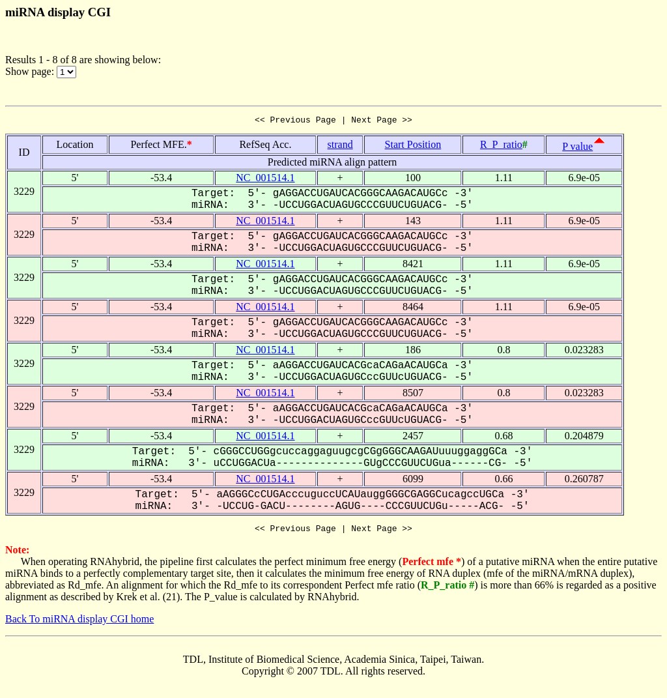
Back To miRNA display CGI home (79, 622)
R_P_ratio (501, 146)
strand (340, 146)
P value (577, 148)
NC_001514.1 (265, 179)
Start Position (413, 146)
